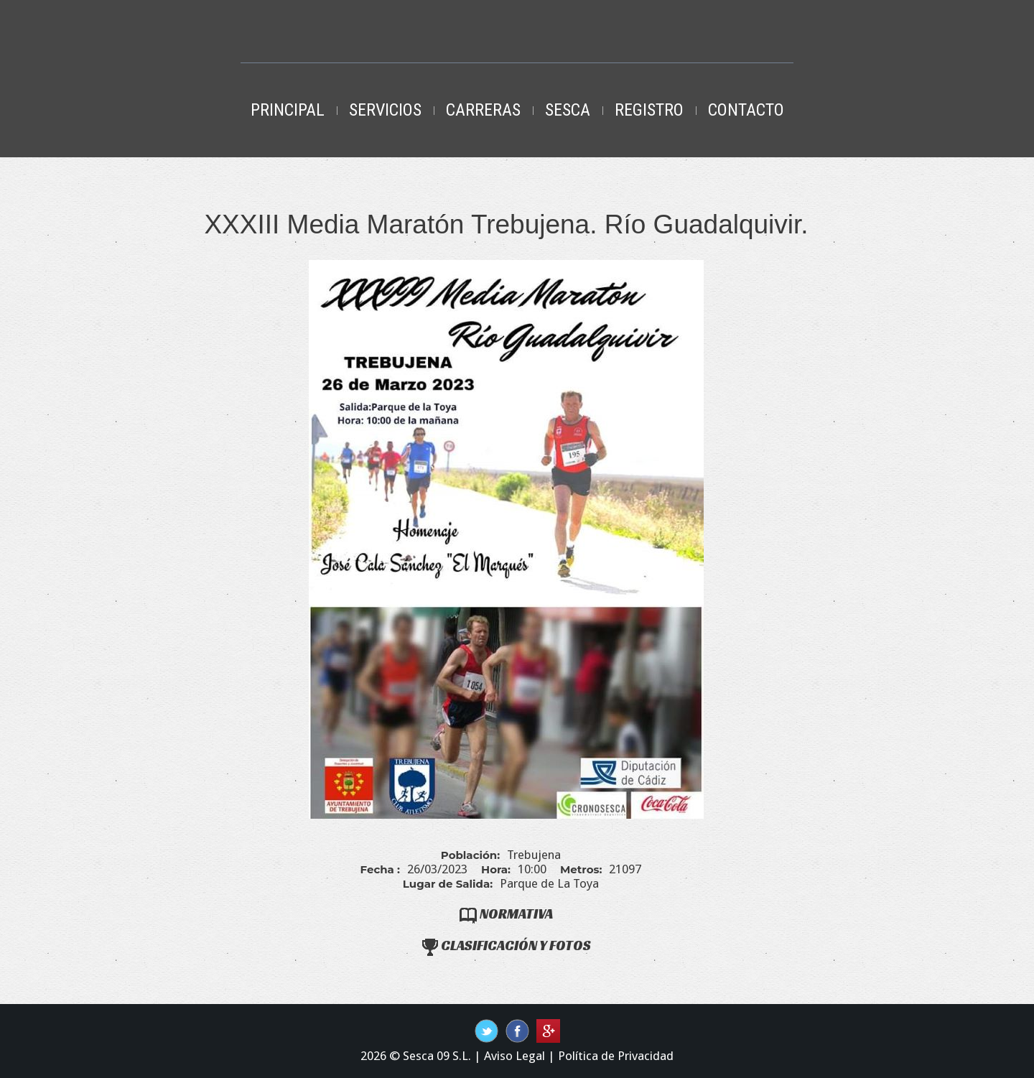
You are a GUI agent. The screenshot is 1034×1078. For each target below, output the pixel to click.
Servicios (385, 110)
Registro (649, 110)
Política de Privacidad (616, 1056)
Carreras (483, 110)
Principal (288, 110)
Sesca (567, 110)
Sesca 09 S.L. (437, 1056)
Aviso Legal (514, 1056)
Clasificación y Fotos (506, 945)
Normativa (506, 913)
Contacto (746, 110)
